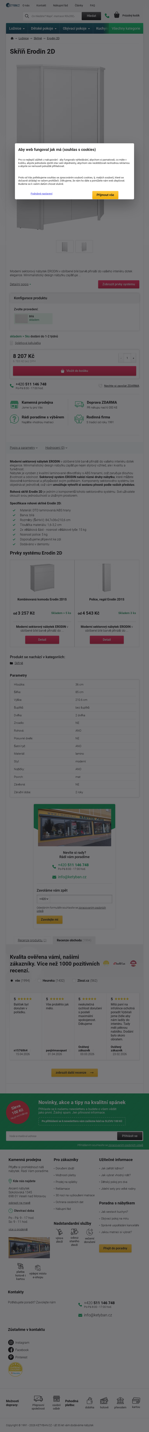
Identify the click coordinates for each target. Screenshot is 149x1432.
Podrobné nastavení (41, 193)
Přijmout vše (105, 195)
